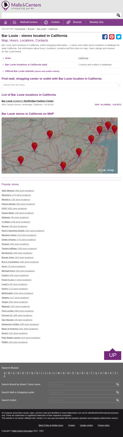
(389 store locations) (17, 315)
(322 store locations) (23, 230)
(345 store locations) (15, 302)
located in (28, 101)
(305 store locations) (17, 253)
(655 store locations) (14, 208)
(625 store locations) (15, 275)
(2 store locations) (17, 280)
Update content (86, 425)
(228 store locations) (16, 222)
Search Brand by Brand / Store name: (21, 384)
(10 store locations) (14, 266)
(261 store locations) (20, 329)
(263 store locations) (18, 190)
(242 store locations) (17, 293)
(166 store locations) (19, 248)
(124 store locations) (19, 235)
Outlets (55, 22)
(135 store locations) (16, 199)
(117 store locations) (15, 297)
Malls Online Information (22, 431)
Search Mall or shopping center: (18, 392)
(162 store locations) (18, 257)
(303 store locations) (18, 204)
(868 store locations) (18, 311)
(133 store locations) (15, 333)
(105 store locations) (15, 342)
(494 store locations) (15, 244)
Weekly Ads (96, 22)
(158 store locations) (20, 262)
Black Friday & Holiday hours (51, 425)
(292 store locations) (18, 271)
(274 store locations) (16, 195)
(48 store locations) (14, 226)
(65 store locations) (14, 284)
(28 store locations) (15, 217)
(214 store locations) (21, 337)
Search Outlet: (9, 400)
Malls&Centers (29, 22)
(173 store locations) (15, 289)
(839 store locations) (20, 324)
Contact (71, 425)
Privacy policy (104, 425)
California (83, 58)
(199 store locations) (18, 213)
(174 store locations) (19, 239)
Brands (77, 22)
